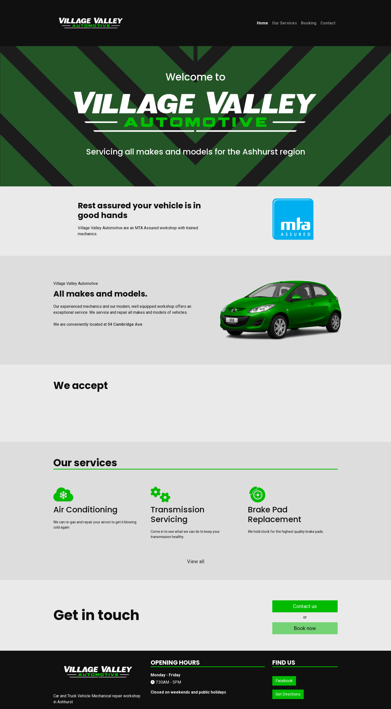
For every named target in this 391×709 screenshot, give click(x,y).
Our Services (284, 23)
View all (195, 561)
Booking (308, 23)
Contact (327, 23)
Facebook (284, 680)
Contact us (305, 606)
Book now (305, 628)
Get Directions (288, 694)
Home (262, 23)
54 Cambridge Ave (125, 324)
